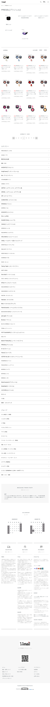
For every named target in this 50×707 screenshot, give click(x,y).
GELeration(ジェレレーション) (9, 239)
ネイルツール (4, 448)
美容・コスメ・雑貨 (6, 490)
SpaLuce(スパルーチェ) (7, 252)
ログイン (35, 687)
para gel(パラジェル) (6, 322)
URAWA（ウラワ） (6, 185)
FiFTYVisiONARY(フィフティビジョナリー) (12, 339)
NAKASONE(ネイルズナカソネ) (9, 296)
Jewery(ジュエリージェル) (8, 226)
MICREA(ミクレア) (6, 377)
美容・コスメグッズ (6, 412)
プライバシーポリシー (5, 693)
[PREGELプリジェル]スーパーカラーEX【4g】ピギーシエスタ (43, 92)
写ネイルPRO (5, 218)
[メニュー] (48, 2)
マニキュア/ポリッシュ (7, 438)
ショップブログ (20, 682)
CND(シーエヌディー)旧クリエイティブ (11, 243)
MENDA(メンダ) (5, 387)
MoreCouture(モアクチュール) (9, 391)
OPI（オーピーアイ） (7, 197)
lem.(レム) (4, 403)
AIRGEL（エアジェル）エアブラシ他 (11, 193)
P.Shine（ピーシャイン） (8, 335)
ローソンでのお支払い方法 (40, 630)
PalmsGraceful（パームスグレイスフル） (12, 313)
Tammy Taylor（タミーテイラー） (10, 270)
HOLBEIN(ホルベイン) (7, 368)
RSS (18, 687)
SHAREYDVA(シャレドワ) (8, 222)
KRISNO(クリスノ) (6, 205)
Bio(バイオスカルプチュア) (8, 309)
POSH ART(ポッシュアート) (8, 373)
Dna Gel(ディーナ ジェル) (8, 279)
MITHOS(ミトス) (5, 382)
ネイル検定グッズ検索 (7, 424)
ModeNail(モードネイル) (7, 395)
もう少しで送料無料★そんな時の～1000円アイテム (15, 485)
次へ (36, 138)
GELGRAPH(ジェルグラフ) (8, 235)
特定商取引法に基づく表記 (6, 691)
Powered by (25, 704)
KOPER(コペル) (5, 209)
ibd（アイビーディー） (7, 176)
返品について (4, 687)
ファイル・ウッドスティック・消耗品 (11, 452)
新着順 (45, 50)
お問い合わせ (35, 691)
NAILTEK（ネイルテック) (8, 301)
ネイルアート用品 (6, 480)
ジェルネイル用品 (6, 429)
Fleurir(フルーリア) (6, 360)
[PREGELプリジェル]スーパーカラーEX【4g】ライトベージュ (18, 92)
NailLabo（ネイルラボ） (7, 305)
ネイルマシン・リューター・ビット (10, 471)
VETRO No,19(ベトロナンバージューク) (11, 364)
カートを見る (35, 689)
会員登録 (35, 684)
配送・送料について (5, 684)
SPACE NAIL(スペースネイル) (9, 257)
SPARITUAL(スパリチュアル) (9, 247)
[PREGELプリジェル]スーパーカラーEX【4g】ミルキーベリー (18, 67)
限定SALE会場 (5, 159)
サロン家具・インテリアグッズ (9, 466)
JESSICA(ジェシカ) (6, 230)
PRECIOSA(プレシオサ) (7, 150)
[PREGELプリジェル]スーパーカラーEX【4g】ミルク (6, 67)
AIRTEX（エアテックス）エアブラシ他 (11, 189)
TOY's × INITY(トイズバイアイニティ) (11, 283)
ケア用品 (3, 434)
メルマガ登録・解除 (21, 684)
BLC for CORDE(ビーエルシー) (9, 330)
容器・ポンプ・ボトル (7, 457)
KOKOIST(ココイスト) (7, 214)
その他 (3, 408)
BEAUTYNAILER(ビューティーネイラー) (12, 348)
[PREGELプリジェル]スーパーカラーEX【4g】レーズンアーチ (6, 117)
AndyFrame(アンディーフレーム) (10, 172)
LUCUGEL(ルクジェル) (7, 399)
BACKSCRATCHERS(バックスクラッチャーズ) (13, 318)
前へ (14, 138)
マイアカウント (36, 682)
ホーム (2, 5)
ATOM (21, 687)
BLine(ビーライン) (6, 326)
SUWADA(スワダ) (6, 261)
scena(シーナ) (5, 155)
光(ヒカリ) (4, 344)
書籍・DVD (4, 164)
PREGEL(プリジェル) (9, 5)
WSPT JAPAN (5, 274)
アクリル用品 (4, 443)
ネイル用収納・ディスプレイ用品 (10, 462)
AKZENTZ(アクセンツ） (7, 168)
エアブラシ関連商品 (6, 476)
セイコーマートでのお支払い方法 (41, 631)
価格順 (40, 50)
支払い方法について (5, 689)
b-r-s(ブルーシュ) (5, 356)
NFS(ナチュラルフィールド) (8, 287)
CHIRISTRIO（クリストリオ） (9, 201)
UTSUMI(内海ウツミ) (6, 180)
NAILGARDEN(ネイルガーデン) (9, 292)
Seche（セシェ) (5, 266)
